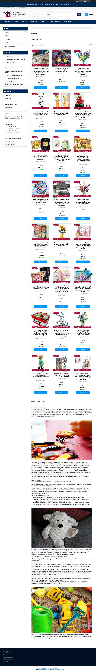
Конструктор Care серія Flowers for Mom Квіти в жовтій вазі (61, 244)
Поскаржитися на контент (44, 669)
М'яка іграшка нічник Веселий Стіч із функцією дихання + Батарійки (62, 70)
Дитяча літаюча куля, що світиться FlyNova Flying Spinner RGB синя (41, 201)
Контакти (67, 21)
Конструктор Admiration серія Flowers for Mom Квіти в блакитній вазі (61, 375)
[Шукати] (79, 14)
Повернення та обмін (37, 21)
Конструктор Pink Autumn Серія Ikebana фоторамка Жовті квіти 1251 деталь (41, 287)
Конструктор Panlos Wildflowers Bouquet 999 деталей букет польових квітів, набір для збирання (83, 71)
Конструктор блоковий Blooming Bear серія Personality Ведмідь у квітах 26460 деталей (41, 245)
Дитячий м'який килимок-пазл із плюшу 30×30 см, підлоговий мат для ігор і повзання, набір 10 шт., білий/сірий (62, 202)
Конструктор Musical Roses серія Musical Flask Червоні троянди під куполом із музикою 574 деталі (83, 114)
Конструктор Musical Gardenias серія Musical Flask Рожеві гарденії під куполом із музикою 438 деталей (83, 376)
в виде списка (92, 45)
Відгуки (7, 35)
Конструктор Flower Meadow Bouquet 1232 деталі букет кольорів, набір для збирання (83, 201)
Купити (41, 87)
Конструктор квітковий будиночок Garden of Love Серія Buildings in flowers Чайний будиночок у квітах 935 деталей (62, 289)
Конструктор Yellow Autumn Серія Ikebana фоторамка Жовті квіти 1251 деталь (40, 157)
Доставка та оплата (54, 21)
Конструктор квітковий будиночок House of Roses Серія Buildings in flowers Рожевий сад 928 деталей (62, 157)
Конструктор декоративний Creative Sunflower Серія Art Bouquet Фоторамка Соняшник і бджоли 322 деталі (83, 158)
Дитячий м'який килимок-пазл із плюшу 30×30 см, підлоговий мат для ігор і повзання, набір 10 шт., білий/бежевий (41, 71)
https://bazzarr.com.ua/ (12, 141)
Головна (7, 21)
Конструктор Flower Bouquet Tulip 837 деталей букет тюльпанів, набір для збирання (83, 332)
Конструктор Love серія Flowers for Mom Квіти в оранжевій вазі (61, 113)
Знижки (15, 21)
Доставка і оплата (10, 46)
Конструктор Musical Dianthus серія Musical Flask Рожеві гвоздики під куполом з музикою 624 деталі (83, 245)
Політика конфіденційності (57, 669)
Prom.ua (56, 668)
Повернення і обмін (8, 659)
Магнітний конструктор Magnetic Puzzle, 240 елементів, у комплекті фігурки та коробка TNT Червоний (40, 333)
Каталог (7, 32)
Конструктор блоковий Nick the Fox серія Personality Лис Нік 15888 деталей (41, 376)
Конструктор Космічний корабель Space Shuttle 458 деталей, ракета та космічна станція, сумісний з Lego (61, 333)
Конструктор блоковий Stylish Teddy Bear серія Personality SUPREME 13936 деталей (40, 114)
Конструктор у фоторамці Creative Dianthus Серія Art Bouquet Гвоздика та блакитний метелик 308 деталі (83, 288)
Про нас (24, 21)
